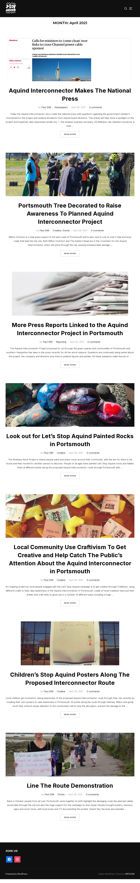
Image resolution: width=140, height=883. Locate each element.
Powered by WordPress (16, 878)
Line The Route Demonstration (70, 789)
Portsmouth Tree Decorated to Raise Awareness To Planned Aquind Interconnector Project (69, 217)
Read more (72, 137)
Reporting (61, 345)
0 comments (95, 111)
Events (66, 234)
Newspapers (61, 111)
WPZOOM (129, 878)
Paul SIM (46, 111)
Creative (57, 234)
